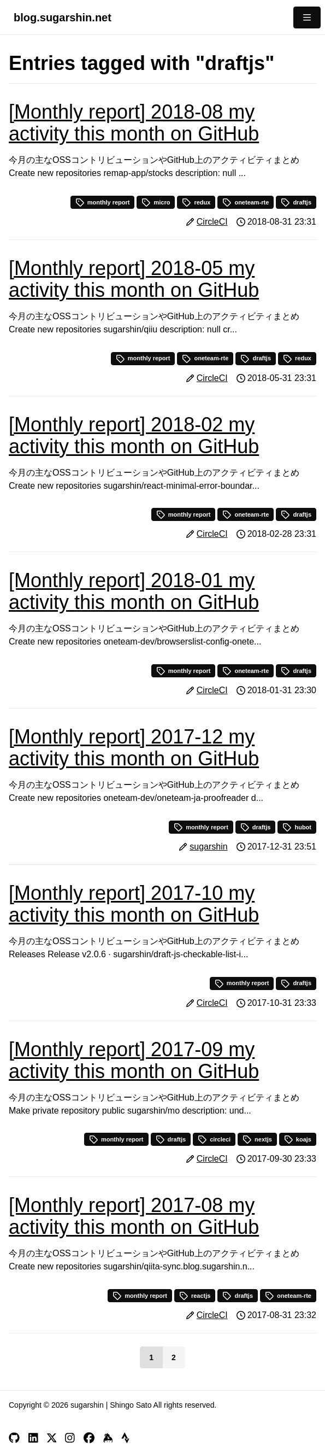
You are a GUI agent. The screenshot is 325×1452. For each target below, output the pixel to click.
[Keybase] (108, 1437)
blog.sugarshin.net (62, 17)
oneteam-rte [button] (245, 202)
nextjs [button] (257, 1139)
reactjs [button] (194, 1295)
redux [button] (196, 202)
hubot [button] (296, 827)
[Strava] (125, 1437)
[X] (52, 1437)
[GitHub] (14, 1437)
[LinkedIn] (33, 1437)
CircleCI (212, 221)
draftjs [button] (296, 202)
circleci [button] (214, 1139)
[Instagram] (70, 1437)
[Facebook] (89, 1437)
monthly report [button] (102, 202)
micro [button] (155, 202)
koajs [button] (297, 1139)
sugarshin (208, 846)
